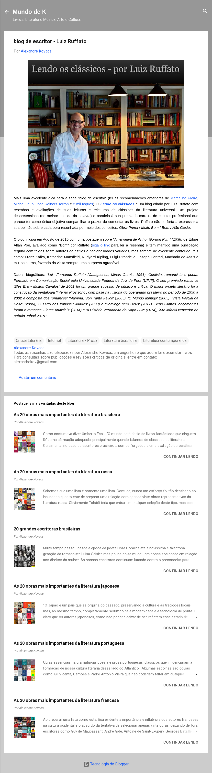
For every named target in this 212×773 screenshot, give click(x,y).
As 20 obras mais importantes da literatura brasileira (67, 414)
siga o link (101, 245)
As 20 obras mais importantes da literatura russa (63, 471)
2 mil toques (83, 204)
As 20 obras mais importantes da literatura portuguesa (69, 643)
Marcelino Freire (183, 198)
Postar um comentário (37, 377)
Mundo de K (29, 11)
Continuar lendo (180, 456)
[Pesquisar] (205, 11)
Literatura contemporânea (165, 340)
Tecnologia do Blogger (106, 764)
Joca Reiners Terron (52, 204)
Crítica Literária (29, 340)
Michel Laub (23, 204)
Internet (54, 340)
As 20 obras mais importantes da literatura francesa (66, 700)
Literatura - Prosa (82, 340)
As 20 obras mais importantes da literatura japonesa (66, 586)
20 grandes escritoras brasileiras (47, 528)
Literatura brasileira (120, 340)
